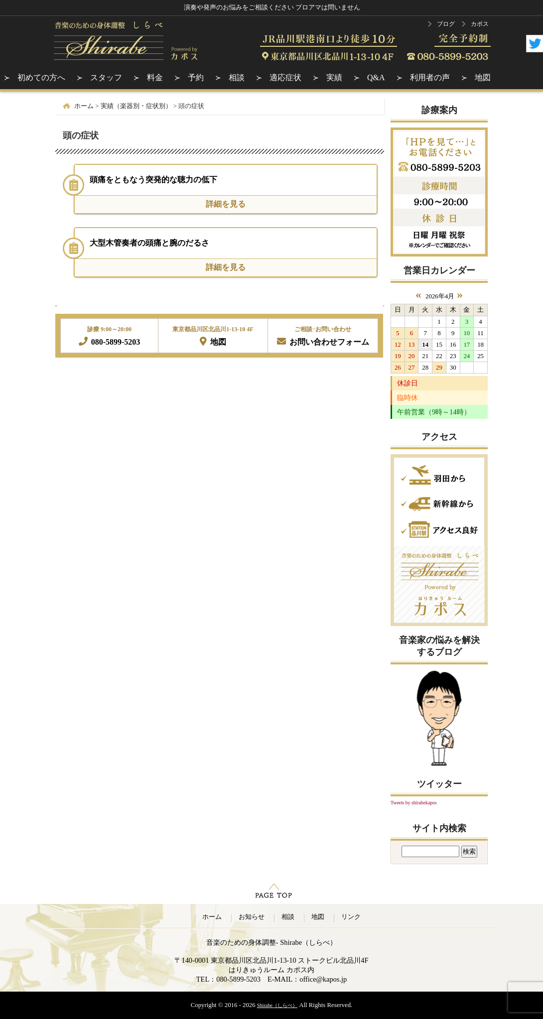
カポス (480, 23)
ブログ (446, 23)
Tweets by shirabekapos (414, 802)
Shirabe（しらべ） (277, 1005)
